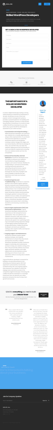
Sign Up (45, 400)
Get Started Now (44, 295)
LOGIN (47, 4)
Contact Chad (43, 184)
